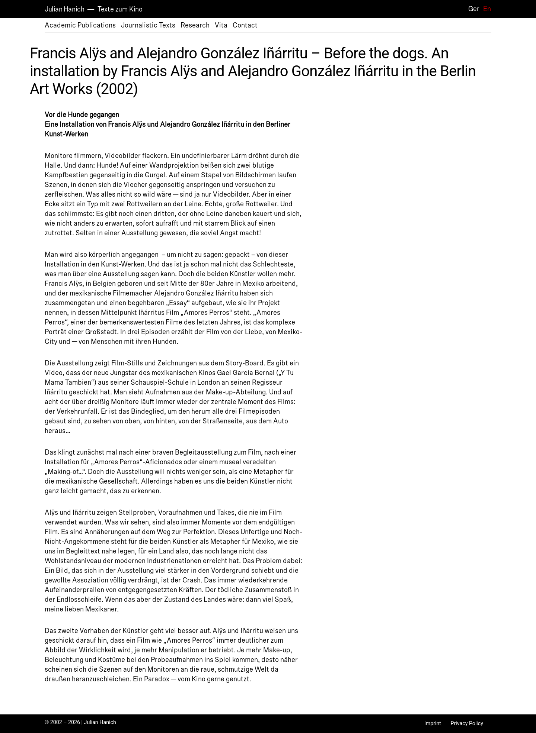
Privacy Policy (466, 723)
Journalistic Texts (148, 25)
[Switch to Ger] (472, 9)
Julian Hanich (64, 9)
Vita (221, 25)
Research (195, 25)
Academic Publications (80, 25)
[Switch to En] (485, 9)
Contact (245, 25)
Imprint (432, 723)
